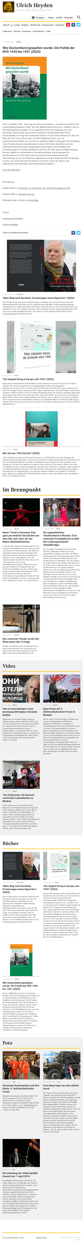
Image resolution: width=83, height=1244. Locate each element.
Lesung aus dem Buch (13, 218)
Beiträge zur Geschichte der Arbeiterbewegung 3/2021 (45, 188)
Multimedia (35, 25)
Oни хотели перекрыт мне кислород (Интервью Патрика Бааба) (21, 715)
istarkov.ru (69, 1237)
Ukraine (17, 31)
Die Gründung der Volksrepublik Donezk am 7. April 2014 (21, 1183)
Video (10, 669)
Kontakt (68, 17)
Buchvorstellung (10, 224)
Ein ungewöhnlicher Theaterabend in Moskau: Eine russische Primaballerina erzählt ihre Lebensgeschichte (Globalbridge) (61, 538)
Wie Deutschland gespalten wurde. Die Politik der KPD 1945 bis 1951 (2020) (19, 992)
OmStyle (77, 1240)
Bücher (18, 42)
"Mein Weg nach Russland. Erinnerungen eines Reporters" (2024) (41, 297)
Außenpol (7, 31)
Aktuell (6, 25)
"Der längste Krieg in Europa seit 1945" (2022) (30, 379)
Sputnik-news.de (27, 194)
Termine (39, 17)
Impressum (41, 1238)
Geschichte (19, 294)
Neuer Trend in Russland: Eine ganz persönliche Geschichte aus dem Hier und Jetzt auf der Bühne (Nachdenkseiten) (21, 537)
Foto (8, 1051)
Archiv (59, 17)
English (24, 25)
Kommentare (48, 25)
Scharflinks (33, 200)
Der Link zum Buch (11, 170)
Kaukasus (26, 31)
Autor (51, 17)
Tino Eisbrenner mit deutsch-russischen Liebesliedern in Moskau (20, 803)
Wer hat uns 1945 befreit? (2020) (22, 452)
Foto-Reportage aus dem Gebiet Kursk (58, 1096)
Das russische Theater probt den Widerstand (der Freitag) (20, 642)
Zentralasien (38, 31)
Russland (59, 25)
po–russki (15, 25)
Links (48, 31)
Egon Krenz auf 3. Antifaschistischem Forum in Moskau (60, 715)
